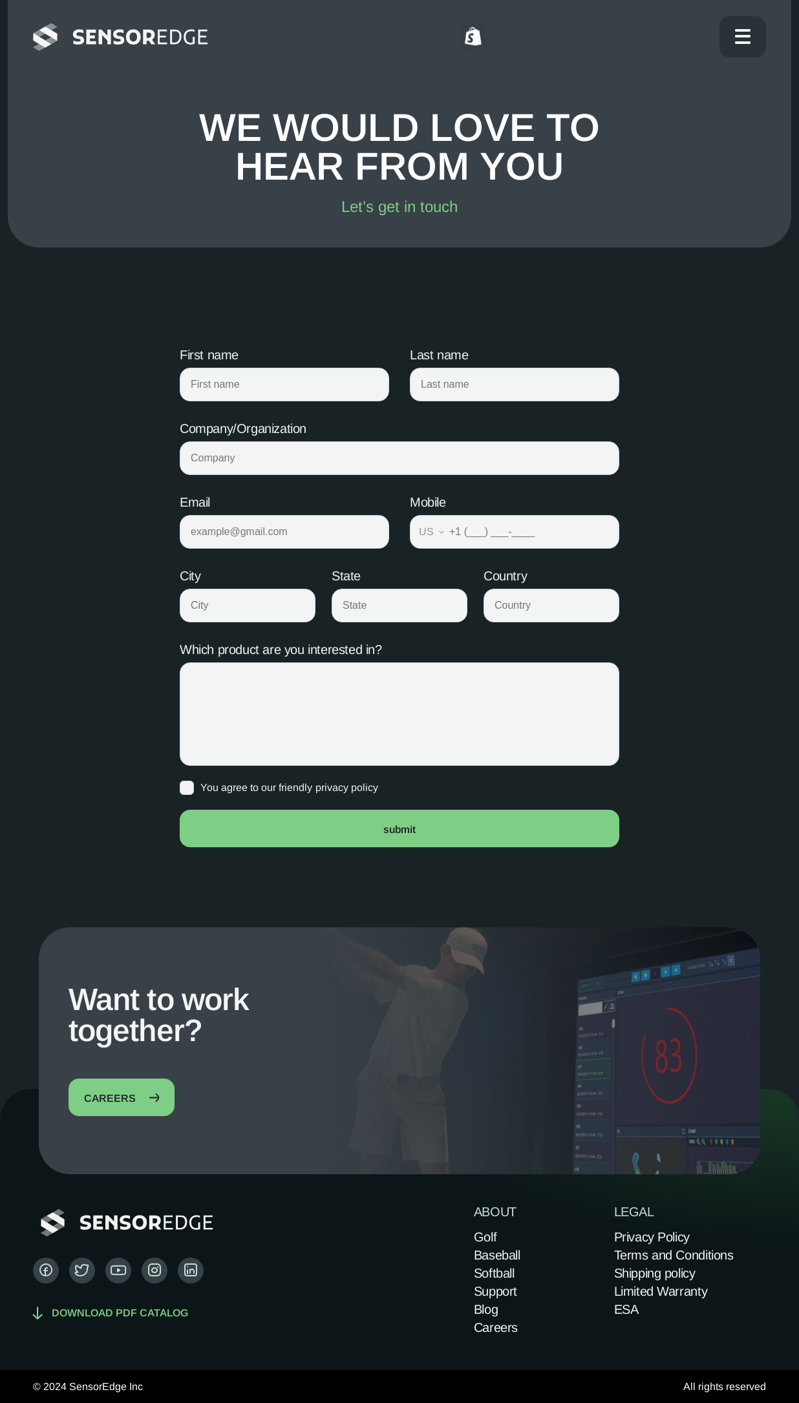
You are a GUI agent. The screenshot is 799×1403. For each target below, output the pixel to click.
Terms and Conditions (674, 1255)
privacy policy (346, 787)
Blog (486, 1309)
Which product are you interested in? (281, 649)
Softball (494, 1273)
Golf (485, 1237)
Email (195, 502)
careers (121, 1098)
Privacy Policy (652, 1237)
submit (399, 829)
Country (505, 576)
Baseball (497, 1255)
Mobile (428, 502)
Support (495, 1291)
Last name (439, 355)
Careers (496, 1327)
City (190, 576)
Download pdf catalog (110, 1313)
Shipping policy (655, 1273)
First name (209, 355)
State (346, 576)
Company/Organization (243, 428)
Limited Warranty (661, 1291)
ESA (626, 1309)
